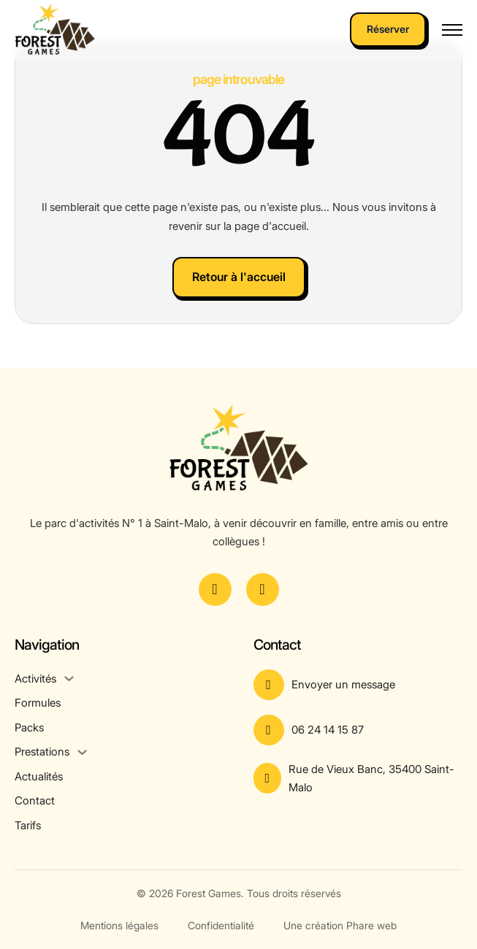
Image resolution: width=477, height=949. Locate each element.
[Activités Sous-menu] (69, 678)
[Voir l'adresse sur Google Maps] (358, 778)
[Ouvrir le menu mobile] (452, 30)
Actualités (39, 776)
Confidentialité (221, 925)
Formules (38, 703)
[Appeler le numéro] (358, 730)
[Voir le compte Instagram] (262, 589)
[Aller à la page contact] (358, 684)
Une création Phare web (340, 925)
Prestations (42, 751)
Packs (29, 727)
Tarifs (28, 825)
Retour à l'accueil (239, 276)
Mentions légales (119, 925)
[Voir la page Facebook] (215, 589)
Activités (35, 678)
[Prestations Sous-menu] (82, 752)
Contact (35, 800)
